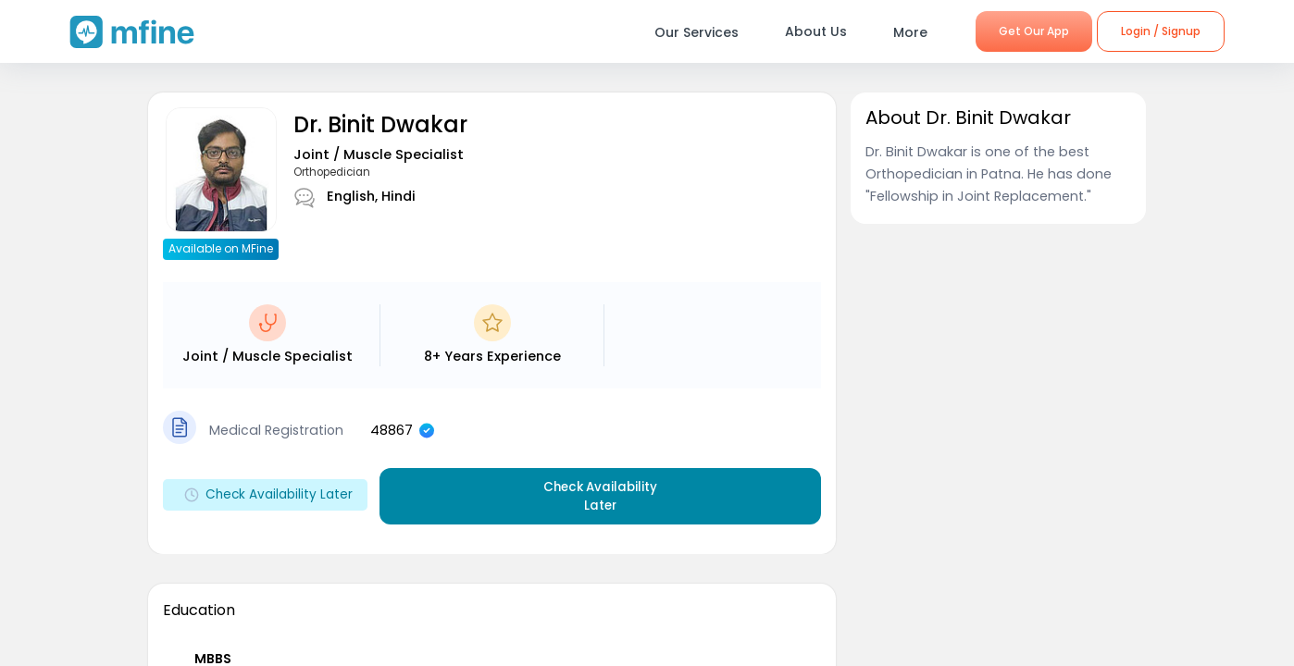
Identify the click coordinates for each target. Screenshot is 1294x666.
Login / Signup (1161, 31)
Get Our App (1034, 31)
